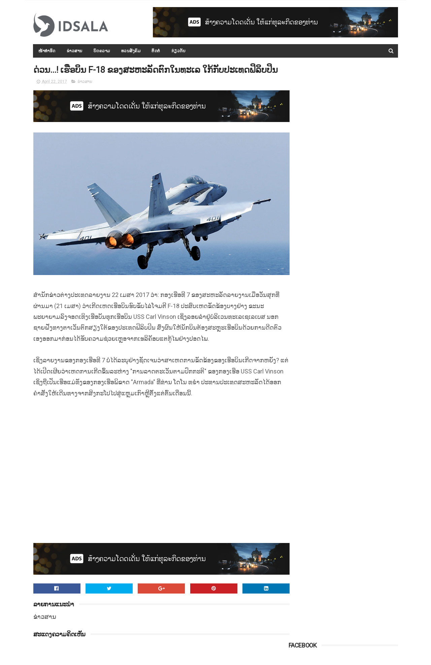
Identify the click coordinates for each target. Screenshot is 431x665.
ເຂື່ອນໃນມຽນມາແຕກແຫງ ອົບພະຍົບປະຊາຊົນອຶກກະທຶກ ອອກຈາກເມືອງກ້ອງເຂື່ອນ (359, 426)
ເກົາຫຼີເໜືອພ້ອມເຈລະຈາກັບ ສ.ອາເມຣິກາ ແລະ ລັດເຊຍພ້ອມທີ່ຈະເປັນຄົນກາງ (358, 181)
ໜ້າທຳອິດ (47, 51)
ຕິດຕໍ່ (156, 51)
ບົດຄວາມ (102, 51)
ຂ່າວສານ (74, 51)
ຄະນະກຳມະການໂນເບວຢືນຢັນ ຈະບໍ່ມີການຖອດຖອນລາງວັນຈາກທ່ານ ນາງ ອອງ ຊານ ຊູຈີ (360, 395)
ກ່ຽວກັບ (178, 51)
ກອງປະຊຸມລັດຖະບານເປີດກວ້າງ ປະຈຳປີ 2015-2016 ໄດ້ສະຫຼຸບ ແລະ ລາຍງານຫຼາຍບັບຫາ (358, 242)
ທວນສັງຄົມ (131, 51)
